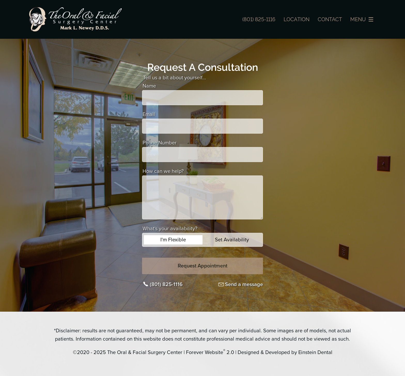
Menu (363, 19)
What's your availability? (170, 229)
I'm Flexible (173, 240)
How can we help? (163, 171)
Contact (330, 19)
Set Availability (232, 240)
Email (149, 114)
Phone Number (160, 143)
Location (296, 19)
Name (149, 86)
